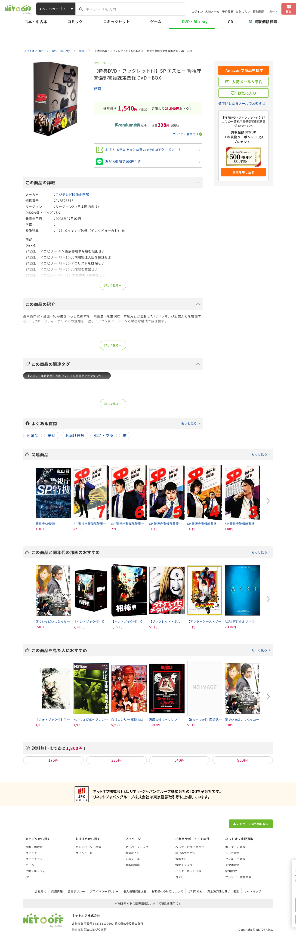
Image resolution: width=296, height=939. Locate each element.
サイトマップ (252, 891)
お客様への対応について (167, 891)
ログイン (197, 11)
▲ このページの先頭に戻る (250, 824)
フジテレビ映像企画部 (72, 194)
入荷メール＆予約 (247, 81)
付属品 (32, 435)
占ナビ (179, 877)
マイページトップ (136, 847)
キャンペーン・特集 (88, 847)
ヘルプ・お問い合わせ (189, 847)
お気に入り (243, 11)
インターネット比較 (188, 871)
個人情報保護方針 (135, 891)
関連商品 (151, 454)
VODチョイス (184, 865)
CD (230, 21)
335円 (116, 760)
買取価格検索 (263, 21)
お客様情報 (132, 865)
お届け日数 (74, 435)
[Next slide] (268, 501)
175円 (53, 760)
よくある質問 (115, 423)
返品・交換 (103, 435)
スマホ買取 (232, 865)
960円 (242, 760)
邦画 (97, 88)
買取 (289, 11)
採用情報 (57, 891)
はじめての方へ (185, 853)
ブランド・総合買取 (238, 877)
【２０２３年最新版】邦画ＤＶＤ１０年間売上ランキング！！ (67, 376)
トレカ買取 (232, 853)
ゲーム (155, 21)
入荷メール (212, 11)
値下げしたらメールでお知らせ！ (243, 103)
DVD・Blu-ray (194, 21)
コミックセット (116, 21)
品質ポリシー (76, 891)
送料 (52, 435)
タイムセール (84, 853)
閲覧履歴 (258, 11)
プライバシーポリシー (104, 891)
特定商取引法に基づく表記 (89, 929)
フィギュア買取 (235, 859)
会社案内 (40, 891)
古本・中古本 (35, 21)
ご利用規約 (195, 891)
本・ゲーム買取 (235, 847)
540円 (179, 760)
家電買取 (231, 871)
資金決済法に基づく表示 (223, 891)
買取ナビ (181, 859)
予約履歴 (228, 11)
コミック (75, 21)
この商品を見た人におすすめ (151, 650)
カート (273, 11)
